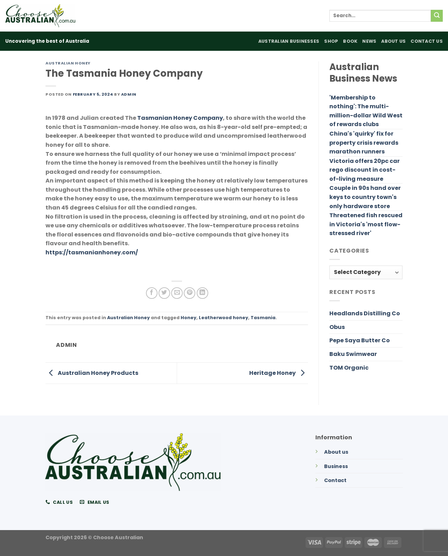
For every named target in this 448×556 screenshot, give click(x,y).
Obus (337, 327)
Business (336, 466)
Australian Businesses (288, 41)
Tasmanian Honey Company (180, 118)
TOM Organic (349, 368)
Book (350, 41)
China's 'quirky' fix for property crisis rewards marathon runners (363, 143)
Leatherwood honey (223, 318)
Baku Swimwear (353, 354)
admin (128, 94)
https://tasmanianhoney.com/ (92, 252)
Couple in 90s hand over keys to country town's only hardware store (365, 197)
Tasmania (263, 318)
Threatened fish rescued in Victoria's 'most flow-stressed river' (365, 224)
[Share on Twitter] (164, 293)
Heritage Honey (278, 373)
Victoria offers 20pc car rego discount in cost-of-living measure (364, 170)
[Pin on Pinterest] (189, 293)
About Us (393, 41)
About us (336, 451)
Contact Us (427, 41)
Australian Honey (68, 63)
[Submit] (437, 16)
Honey (188, 318)
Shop (331, 41)
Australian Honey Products (92, 373)
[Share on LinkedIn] (202, 293)
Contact (335, 480)
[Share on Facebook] (152, 293)
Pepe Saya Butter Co (359, 340)
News (369, 41)
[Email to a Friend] (177, 293)
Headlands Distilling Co (364, 313)
